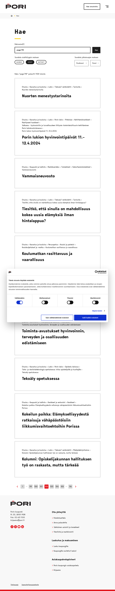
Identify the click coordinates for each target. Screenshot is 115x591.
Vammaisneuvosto (38, 176)
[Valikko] (107, 6)
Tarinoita (77, 87)
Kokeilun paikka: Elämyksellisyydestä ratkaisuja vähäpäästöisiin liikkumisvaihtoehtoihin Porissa (55, 420)
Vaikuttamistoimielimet (81, 167)
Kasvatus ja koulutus (38, 87)
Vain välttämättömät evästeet (57, 318)
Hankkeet (71, 402)
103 (51, 486)
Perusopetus (53, 245)
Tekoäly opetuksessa (40, 378)
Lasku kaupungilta (60, 546)
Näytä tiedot (97, 311)
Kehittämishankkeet (82, 120)
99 (31, 486)
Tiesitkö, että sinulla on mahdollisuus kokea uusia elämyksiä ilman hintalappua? (56, 215)
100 (36, 486)
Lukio (50, 87)
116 (70, 486)
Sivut (31, 62)
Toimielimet (66, 167)
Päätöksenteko (54, 167)
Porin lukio (59, 120)
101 (41, 486)
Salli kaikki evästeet (90, 318)
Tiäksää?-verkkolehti (63, 87)
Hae (96, 50)
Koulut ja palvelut (67, 245)
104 (57, 486)
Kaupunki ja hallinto (38, 167)
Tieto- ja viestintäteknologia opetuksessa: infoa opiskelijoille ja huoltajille (51, 369)
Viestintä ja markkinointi (62, 532)
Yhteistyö (69, 120)
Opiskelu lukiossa (72, 367)
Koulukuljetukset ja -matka (33, 247)
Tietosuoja (14, 585)
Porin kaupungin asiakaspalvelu (65, 565)
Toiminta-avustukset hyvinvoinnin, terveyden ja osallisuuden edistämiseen (53, 337)
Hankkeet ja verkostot (57, 402)
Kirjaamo (56, 570)
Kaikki (19, 62)
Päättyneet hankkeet (30, 122)
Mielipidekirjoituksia (81, 450)
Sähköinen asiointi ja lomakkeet (65, 527)
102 (46, 486)
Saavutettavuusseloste (30, 585)
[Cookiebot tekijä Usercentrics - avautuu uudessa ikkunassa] (96, 272)
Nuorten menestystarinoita (46, 96)
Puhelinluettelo (59, 518)
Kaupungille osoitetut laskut (64, 551)
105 (62, 486)
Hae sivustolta (92, 7)
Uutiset (41, 62)
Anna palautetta (59, 523)
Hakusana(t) (19, 44)
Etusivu (25, 87)
